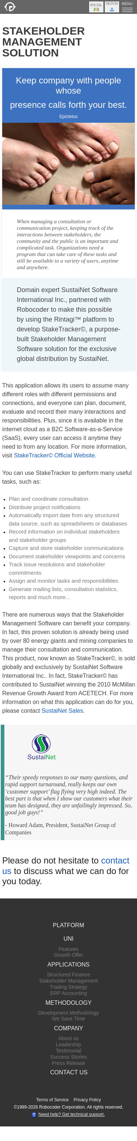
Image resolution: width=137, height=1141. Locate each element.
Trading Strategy (68, 987)
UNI (69, 939)
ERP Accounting (68, 993)
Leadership (68, 1044)
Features (68, 949)
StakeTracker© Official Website (54, 455)
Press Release (68, 1063)
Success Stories (68, 1057)
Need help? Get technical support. (71, 1114)
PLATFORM (68, 925)
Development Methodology (68, 1013)
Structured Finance (68, 974)
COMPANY (68, 1028)
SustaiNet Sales (62, 711)
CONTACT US (69, 1072)
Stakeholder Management (68, 981)
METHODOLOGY (68, 1003)
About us (68, 1038)
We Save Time (68, 1019)
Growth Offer (68, 955)
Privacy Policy (87, 1099)
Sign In (112, 3)
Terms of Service (52, 1099)
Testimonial (68, 1051)
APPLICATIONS (68, 964)
